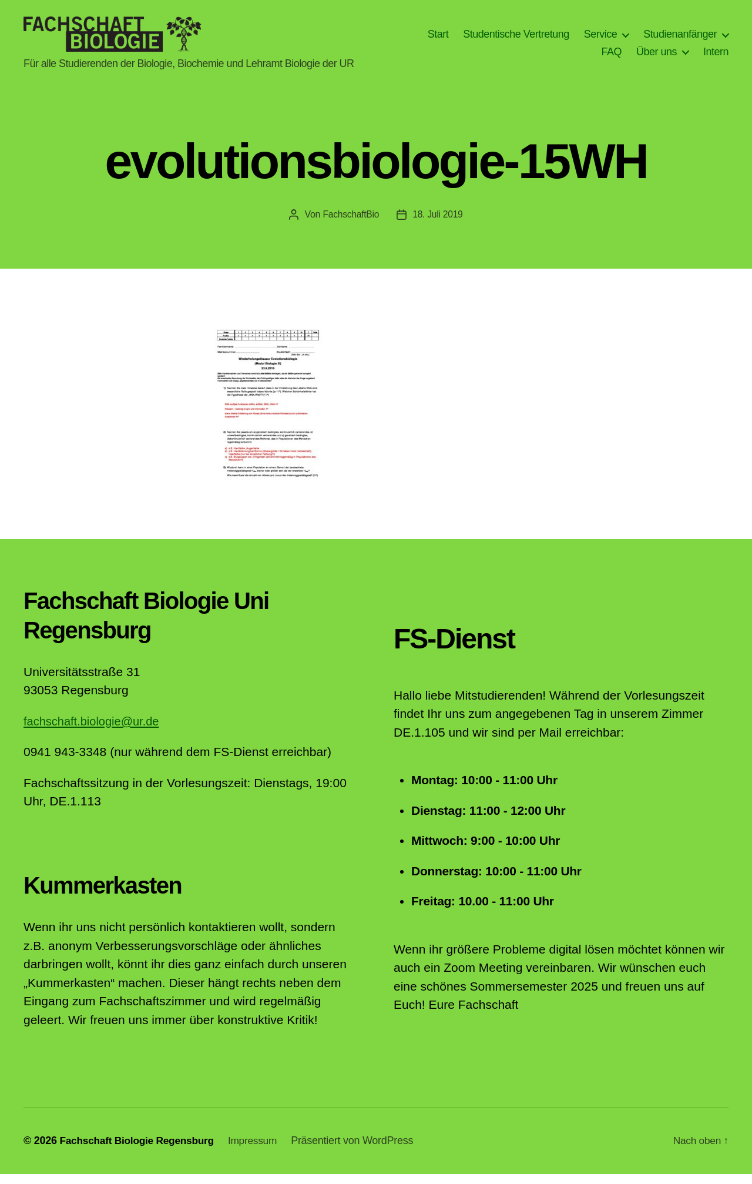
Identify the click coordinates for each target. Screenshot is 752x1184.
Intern (715, 56)
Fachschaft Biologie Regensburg (139, 1150)
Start (438, 39)
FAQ (611, 56)
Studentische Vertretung (516, 39)
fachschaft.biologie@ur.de (95, 731)
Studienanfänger (680, 39)
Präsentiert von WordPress (360, 1150)
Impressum (259, 1150)
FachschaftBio (350, 224)
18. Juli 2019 (438, 224)
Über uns (656, 56)
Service (600, 39)
